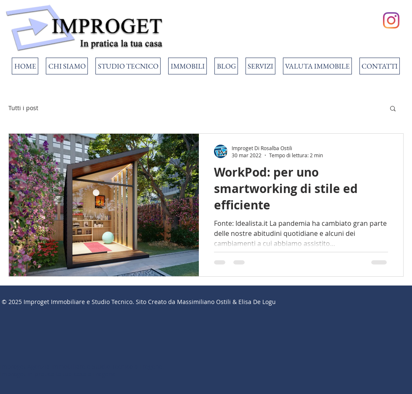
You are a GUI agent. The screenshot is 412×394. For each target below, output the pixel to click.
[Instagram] (391, 20)
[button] (393, 109)
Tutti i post (23, 108)
